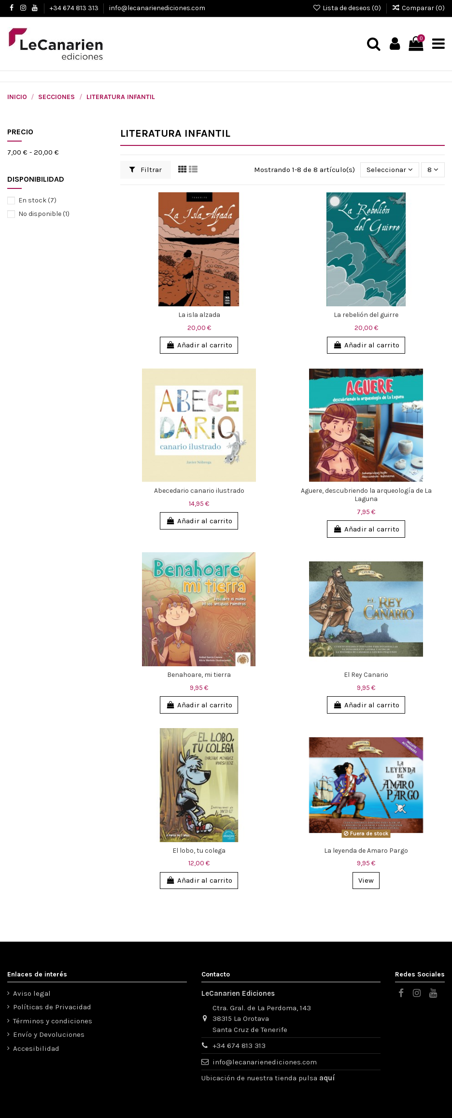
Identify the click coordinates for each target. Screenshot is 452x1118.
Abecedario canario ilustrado (199, 491)
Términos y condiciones (52, 1021)
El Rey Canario (366, 675)
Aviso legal (32, 993)
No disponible (44, 214)
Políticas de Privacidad (52, 1007)
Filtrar (145, 169)
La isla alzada (199, 315)
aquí (327, 1078)
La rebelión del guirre (366, 315)
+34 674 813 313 (75, 8)
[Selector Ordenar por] (389, 169)
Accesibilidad (36, 1048)
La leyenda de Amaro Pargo (366, 850)
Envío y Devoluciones (49, 1034)
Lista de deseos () (347, 8)
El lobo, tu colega (199, 850)
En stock (37, 200)
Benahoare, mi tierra (199, 675)
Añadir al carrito (199, 345)
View (366, 880)
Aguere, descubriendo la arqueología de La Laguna (366, 495)
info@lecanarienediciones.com (157, 8)
